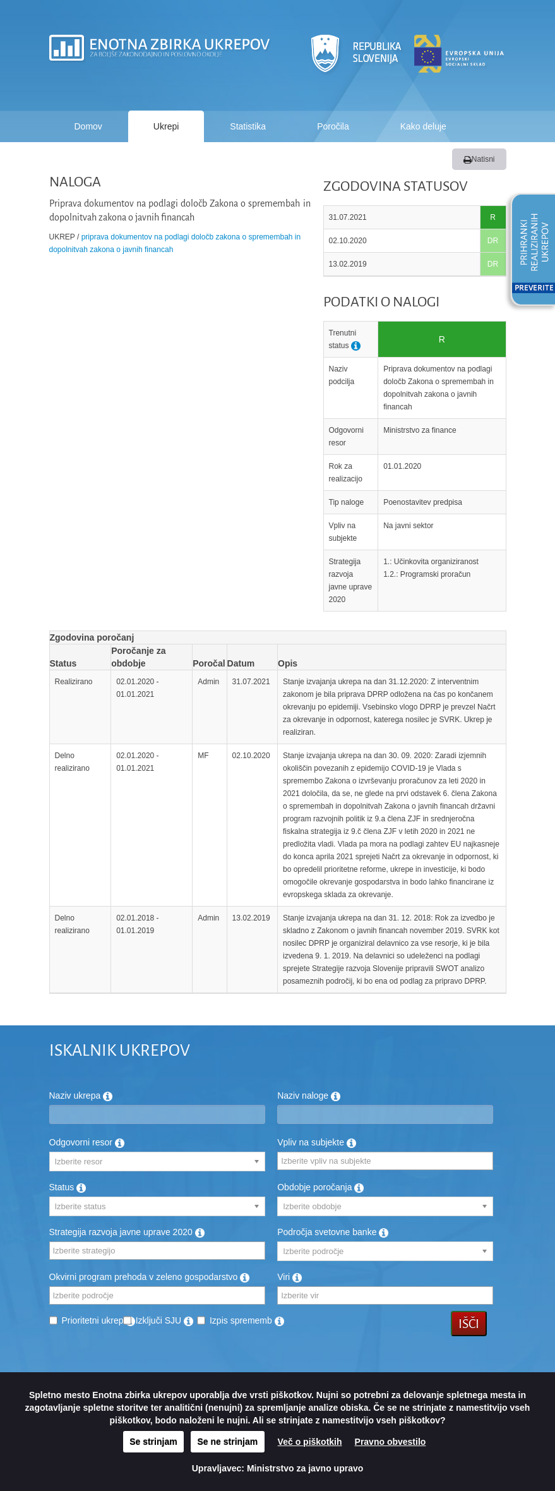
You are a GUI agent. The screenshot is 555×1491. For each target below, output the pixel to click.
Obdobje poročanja (320, 1187)
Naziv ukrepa (81, 1095)
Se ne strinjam (228, 1442)
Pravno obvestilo (390, 1442)
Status (68, 1187)
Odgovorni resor (86, 1142)
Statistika (248, 126)
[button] (528, 251)
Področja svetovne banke (332, 1232)
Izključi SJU (164, 1320)
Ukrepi (166, 126)
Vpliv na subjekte (316, 1142)
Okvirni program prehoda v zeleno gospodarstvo (149, 1277)
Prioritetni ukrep (99, 1320)
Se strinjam (153, 1442)
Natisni (479, 159)
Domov (88, 126)
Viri (289, 1277)
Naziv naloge (308, 1095)
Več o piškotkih (310, 1442)
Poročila (333, 126)
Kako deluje (423, 126)
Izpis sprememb (247, 1320)
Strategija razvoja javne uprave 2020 (127, 1232)
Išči (468, 1324)
